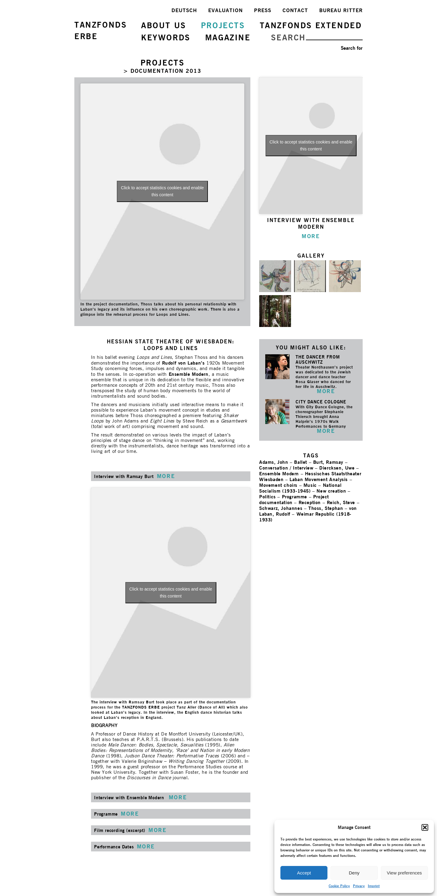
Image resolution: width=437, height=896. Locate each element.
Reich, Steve (341, 502)
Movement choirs (278, 485)
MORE (326, 391)
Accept (304, 872)
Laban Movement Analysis (319, 479)
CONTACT (295, 10)
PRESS (262, 10)
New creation (331, 491)
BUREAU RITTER (341, 10)
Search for (352, 48)
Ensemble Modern (188, 374)
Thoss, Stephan (325, 508)
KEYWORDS (165, 37)
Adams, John (273, 462)
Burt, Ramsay (328, 462)
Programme (294, 497)
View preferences (404, 872)
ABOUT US (163, 25)
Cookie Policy (339, 886)
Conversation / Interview (286, 468)
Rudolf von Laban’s (183, 363)
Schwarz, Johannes (280, 508)
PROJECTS (223, 25)
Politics (267, 497)
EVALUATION (225, 10)
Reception (310, 502)
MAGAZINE (228, 37)
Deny (354, 872)
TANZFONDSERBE (100, 30)
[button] (425, 827)
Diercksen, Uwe (336, 468)
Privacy (359, 886)
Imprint (374, 886)
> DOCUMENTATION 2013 (162, 71)
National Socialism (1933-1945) (300, 488)
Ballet (300, 462)
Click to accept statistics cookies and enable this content (162, 191)
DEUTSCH (184, 10)
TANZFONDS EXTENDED (311, 25)
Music (310, 485)
